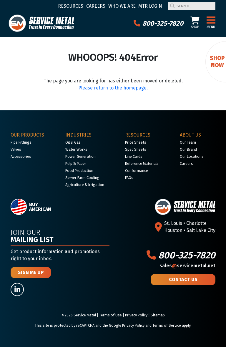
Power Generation (80, 156)
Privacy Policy (136, 315)
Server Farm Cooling (82, 177)
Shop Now (217, 62)
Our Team (188, 142)
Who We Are (122, 6)
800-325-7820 (158, 23)
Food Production (79, 170)
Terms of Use (110, 315)
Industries (78, 135)
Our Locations (192, 156)
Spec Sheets (135, 149)
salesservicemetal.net (187, 265)
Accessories (21, 156)
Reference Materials (142, 163)
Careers (95, 6)
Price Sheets (135, 142)
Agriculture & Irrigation (84, 184)
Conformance (136, 170)
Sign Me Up (31, 272)
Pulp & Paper (75, 163)
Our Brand (188, 149)
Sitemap (158, 315)
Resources (70, 6)
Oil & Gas (73, 142)
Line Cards (133, 156)
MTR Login (150, 6)
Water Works (76, 149)
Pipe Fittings (21, 142)
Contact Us (183, 279)
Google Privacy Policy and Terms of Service (145, 325)
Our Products (27, 135)
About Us (190, 135)
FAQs (129, 177)
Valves (16, 149)
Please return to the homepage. (113, 88)
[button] (211, 20)
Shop (195, 23)
